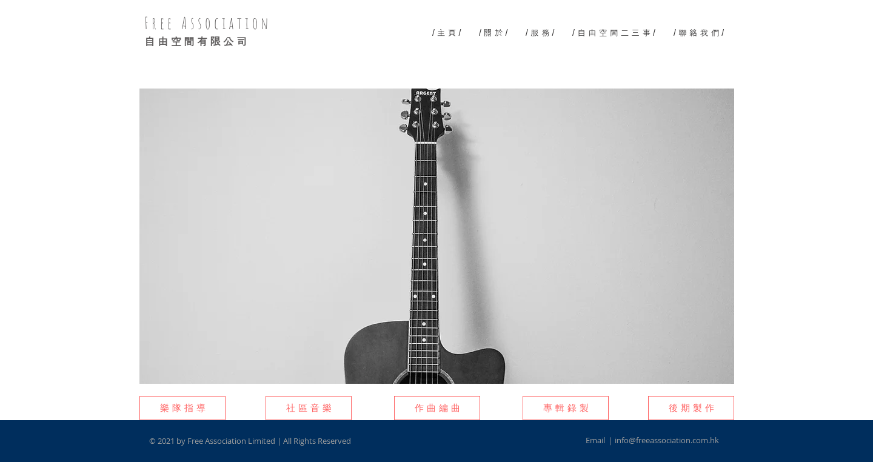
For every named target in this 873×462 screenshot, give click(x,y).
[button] (182, 408)
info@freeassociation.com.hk (667, 440)
